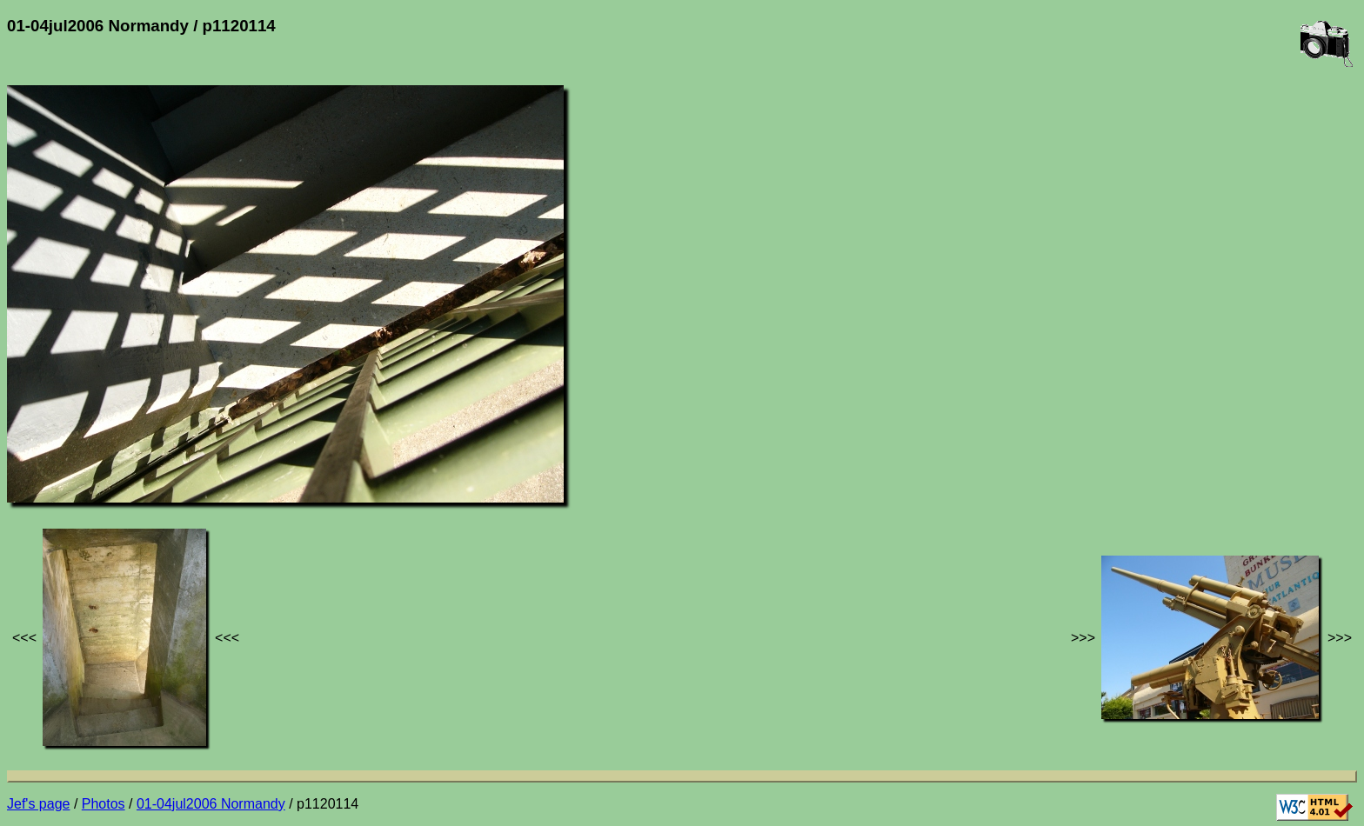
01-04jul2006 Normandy (211, 803)
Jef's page (38, 803)
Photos (103, 803)
